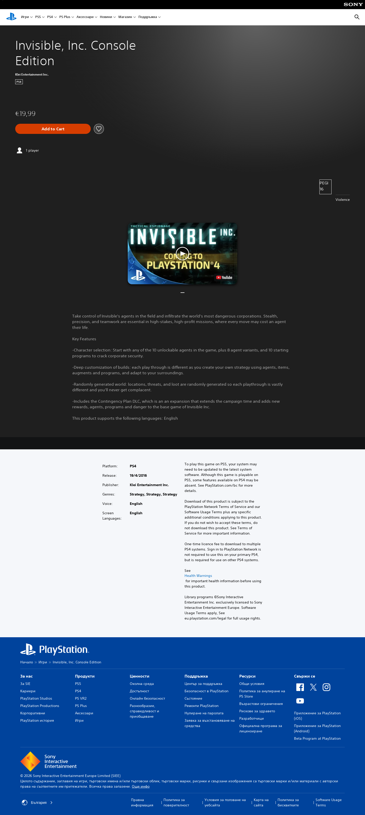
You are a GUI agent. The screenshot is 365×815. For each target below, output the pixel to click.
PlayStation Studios (36, 698)
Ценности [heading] (139, 676)
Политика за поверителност (176, 802)
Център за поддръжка (203, 683)
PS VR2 (80, 698)
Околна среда (142, 683)
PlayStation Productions (39, 705)
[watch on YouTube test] (224, 277)
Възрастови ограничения (261, 703)
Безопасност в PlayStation (206, 691)
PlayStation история (37, 720)
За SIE (25, 683)
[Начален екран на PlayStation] (11, 17)
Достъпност (139, 691)
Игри (25, 17)
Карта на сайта (261, 802)
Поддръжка (147, 17)
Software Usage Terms (329, 802)
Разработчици (251, 718)
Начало (26, 662)
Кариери (27, 691)
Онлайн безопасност (147, 698)
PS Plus (64, 17)
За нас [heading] (26, 676)
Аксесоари (85, 17)
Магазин (125, 17)
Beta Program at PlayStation (317, 738)
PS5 (38, 17)
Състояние (193, 698)
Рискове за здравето (257, 711)
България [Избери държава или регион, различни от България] (37, 802)
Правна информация (142, 802)
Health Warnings (198, 575)
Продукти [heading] (85, 676)
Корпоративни (32, 713)
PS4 (50, 17)
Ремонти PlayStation (201, 705)
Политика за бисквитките (288, 802)
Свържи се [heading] (304, 676)
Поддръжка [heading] (196, 676)
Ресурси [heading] (247, 676)
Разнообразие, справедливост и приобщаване (144, 711)
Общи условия (251, 683)
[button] (182, 253)
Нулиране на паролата (204, 713)
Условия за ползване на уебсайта (225, 802)
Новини (106, 17)
